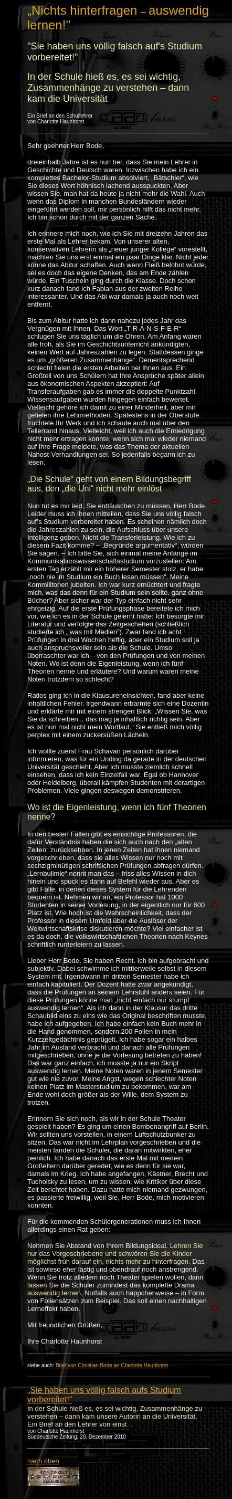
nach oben (43, 1461)
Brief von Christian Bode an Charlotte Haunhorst (112, 1365)
